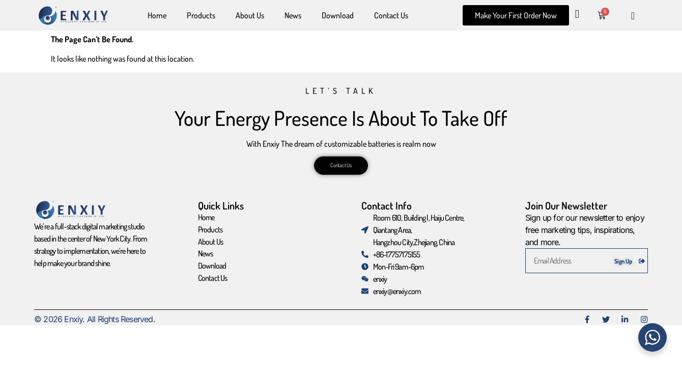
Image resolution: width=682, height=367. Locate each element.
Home (157, 15)
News (293, 15)
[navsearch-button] (632, 15)
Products (201, 15)
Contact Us (391, 15)
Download (338, 15)
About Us (250, 15)
